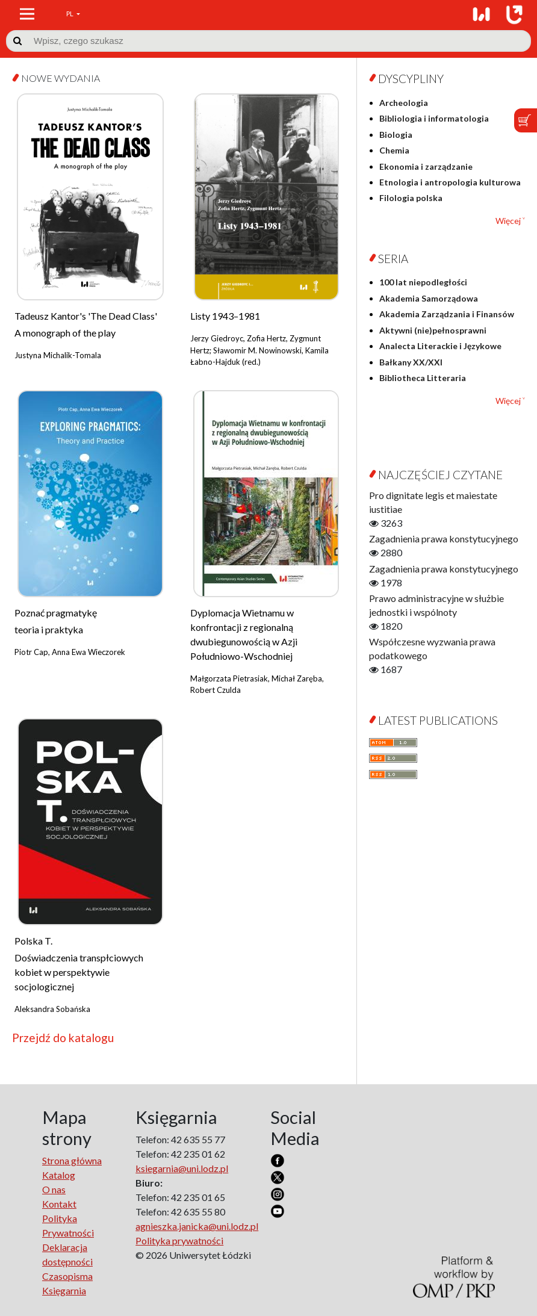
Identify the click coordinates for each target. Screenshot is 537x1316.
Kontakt (59, 1203)
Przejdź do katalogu (63, 1037)
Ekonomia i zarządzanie (426, 166)
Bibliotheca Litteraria (422, 378)
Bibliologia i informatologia (434, 118)
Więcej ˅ (510, 221)
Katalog (58, 1175)
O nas (54, 1189)
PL (70, 13)
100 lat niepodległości (423, 282)
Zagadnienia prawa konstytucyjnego (443, 538)
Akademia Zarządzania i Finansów (446, 314)
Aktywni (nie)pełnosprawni (432, 330)
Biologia (395, 134)
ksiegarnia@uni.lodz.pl (181, 1168)
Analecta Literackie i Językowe (440, 346)
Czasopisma (67, 1276)
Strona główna (72, 1160)
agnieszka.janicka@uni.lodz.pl (196, 1226)
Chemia (394, 150)
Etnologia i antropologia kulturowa (450, 182)
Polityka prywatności (179, 1240)
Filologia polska (410, 198)
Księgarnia (64, 1290)
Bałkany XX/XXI (410, 362)
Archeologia (403, 103)
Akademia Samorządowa (428, 298)
